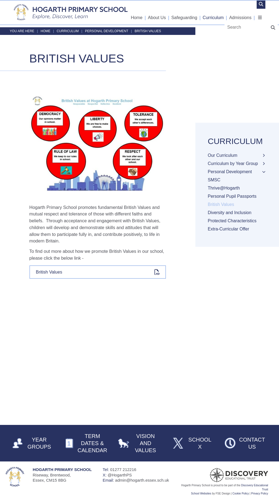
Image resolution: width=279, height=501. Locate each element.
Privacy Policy (259, 493)
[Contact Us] (245, 443)
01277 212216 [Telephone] (123, 469)
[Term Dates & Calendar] (86, 443)
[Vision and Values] (139, 443)
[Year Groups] (33, 443)
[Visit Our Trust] (227, 475)
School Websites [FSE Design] (201, 493)
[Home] (71, 12)
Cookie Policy (240, 493)
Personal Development (106, 31)
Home (45, 31)
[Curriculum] (213, 12)
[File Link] (97, 272)
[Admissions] (240, 12)
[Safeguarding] (184, 12)
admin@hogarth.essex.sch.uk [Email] (142, 480)
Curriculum (68, 31)
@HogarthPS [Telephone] (120, 475)
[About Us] (157, 12)
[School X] (192, 443)
